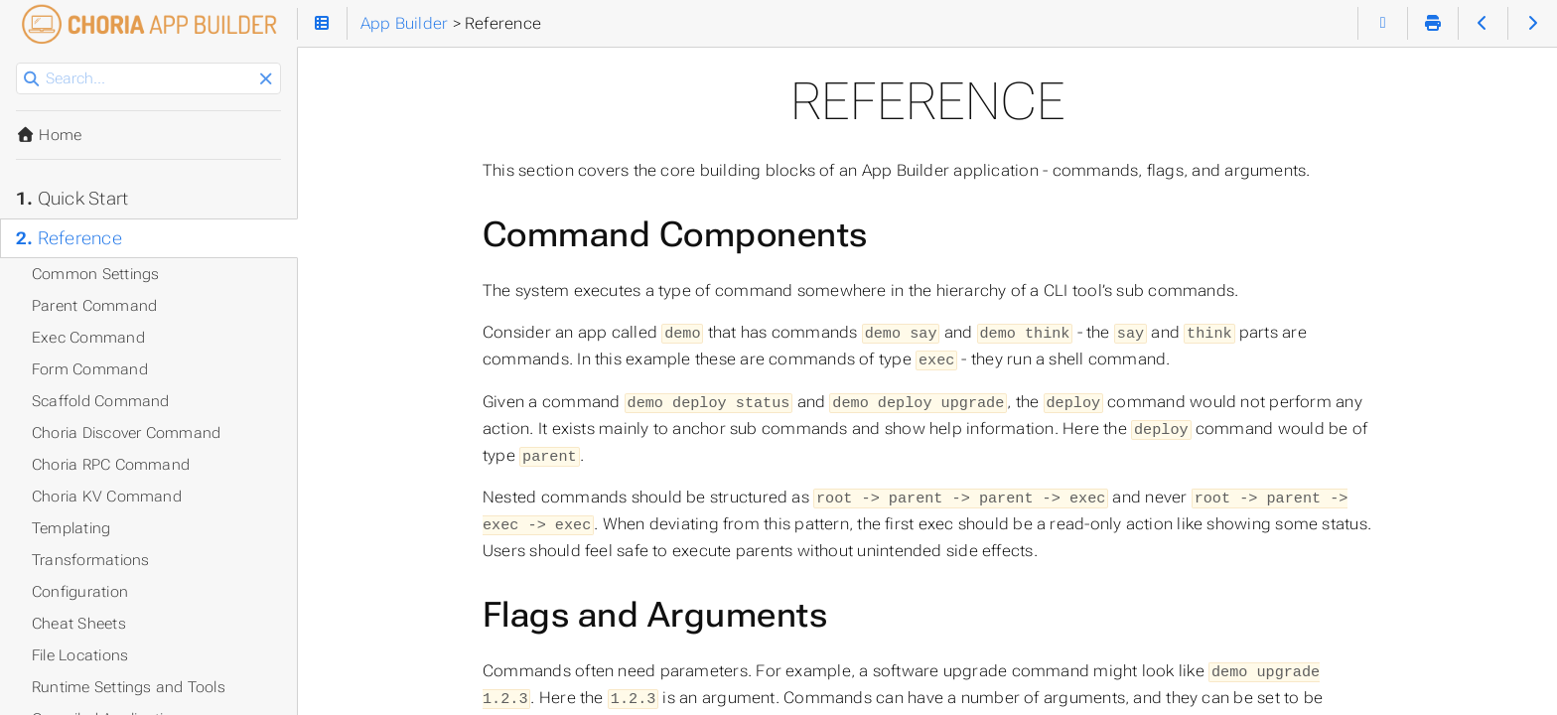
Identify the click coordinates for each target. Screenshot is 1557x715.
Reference (69, 238)
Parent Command (94, 306)
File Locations (80, 655)
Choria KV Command (107, 496)
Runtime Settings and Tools (128, 687)
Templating (71, 528)
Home (48, 135)
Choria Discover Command (126, 433)
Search (17, 63)
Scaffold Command (101, 401)
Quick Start (72, 199)
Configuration (80, 592)
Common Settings (95, 274)
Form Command (90, 369)
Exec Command (88, 338)
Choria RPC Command (111, 465)
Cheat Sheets (79, 624)
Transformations (90, 560)
